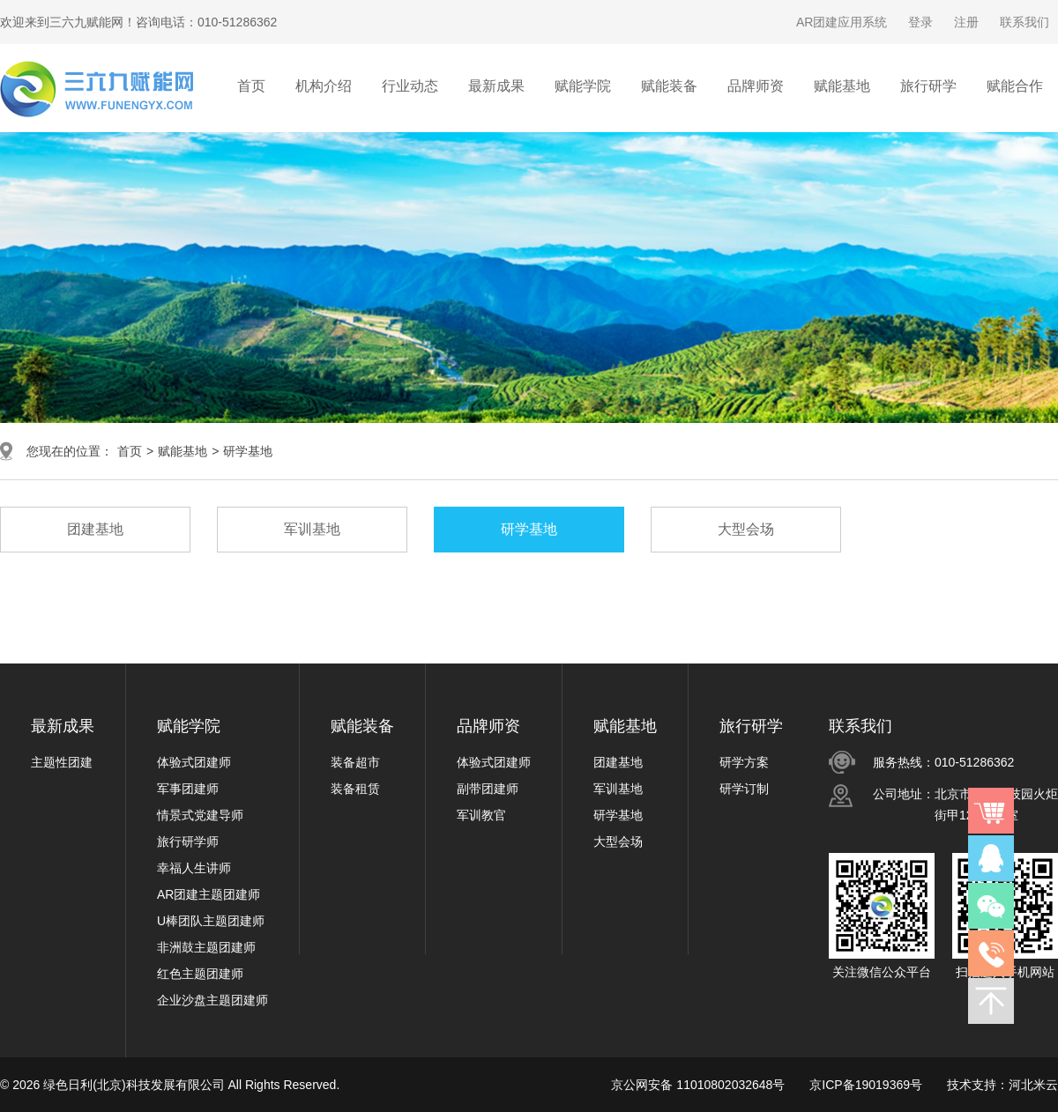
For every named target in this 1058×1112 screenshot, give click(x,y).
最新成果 (62, 726)
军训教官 (481, 815)
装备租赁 (355, 789)
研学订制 (744, 789)
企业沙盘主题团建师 (212, 1000)
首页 (251, 85)
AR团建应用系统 (841, 22)
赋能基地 (182, 451)
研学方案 (744, 762)
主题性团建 (62, 762)
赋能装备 (362, 726)
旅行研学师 (188, 841)
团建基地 (618, 762)
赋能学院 (188, 726)
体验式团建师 (194, 762)
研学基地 (247, 451)
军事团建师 (188, 789)
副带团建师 (487, 789)
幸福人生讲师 (194, 868)
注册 (966, 22)
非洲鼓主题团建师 (206, 947)
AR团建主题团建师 (208, 894)
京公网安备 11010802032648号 (698, 1085)
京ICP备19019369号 (865, 1085)
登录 (920, 22)
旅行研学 (751, 726)
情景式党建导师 (200, 815)
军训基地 (618, 789)
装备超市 (355, 762)
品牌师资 (488, 726)
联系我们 (1024, 22)
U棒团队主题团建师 (210, 921)
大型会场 (618, 841)
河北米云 (1033, 1085)
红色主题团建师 (200, 974)
